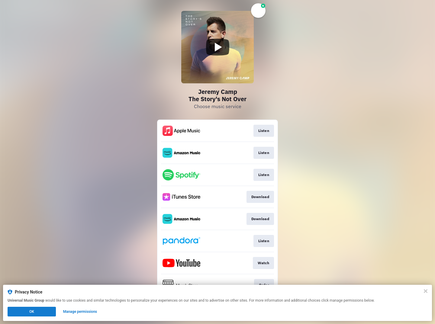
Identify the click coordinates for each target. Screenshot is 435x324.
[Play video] (217, 47)
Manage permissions (80, 312)
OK (31, 312)
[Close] (425, 291)
